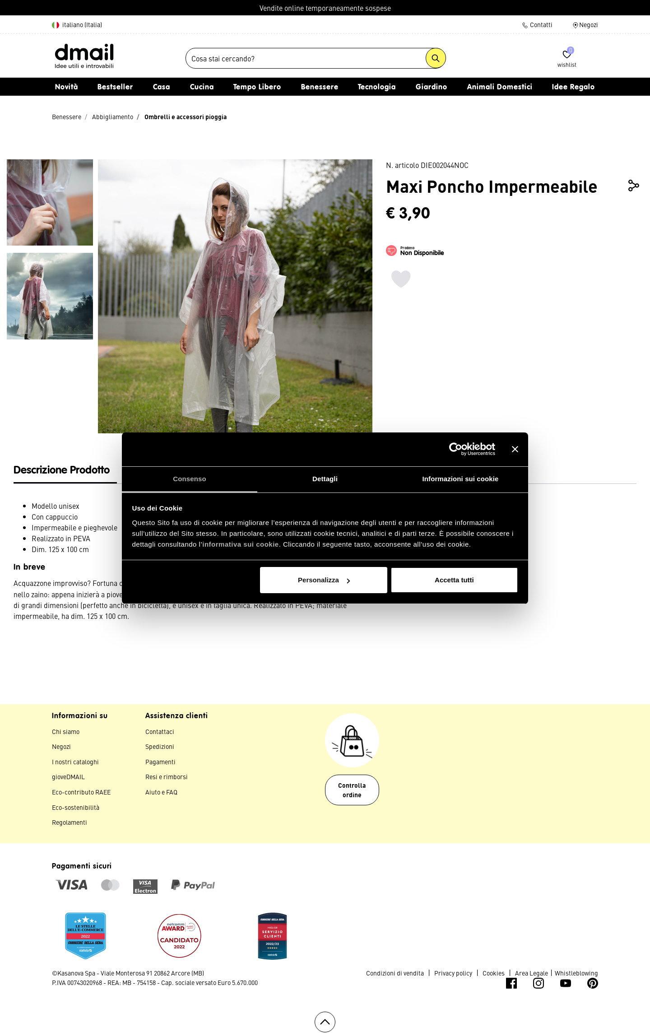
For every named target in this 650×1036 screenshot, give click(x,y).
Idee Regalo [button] (573, 89)
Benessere (66, 118)
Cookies (494, 975)
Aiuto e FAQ (161, 794)
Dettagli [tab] (325, 479)
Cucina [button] (202, 89)
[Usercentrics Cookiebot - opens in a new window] (455, 449)
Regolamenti (69, 824)
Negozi (585, 24)
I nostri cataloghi (75, 763)
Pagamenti (160, 763)
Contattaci (159, 733)
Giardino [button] (431, 89)
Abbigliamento (112, 118)
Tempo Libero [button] (257, 89)
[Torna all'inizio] (325, 1024)
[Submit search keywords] (436, 59)
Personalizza (324, 580)
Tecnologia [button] (377, 89)
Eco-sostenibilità (75, 809)
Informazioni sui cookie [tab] (460, 479)
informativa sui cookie (240, 544)
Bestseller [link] (115, 89)
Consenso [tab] (189, 479)
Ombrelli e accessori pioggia (185, 118)
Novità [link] (66, 89)
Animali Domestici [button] (500, 89)
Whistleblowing (576, 975)
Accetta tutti (454, 580)
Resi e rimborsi (166, 779)
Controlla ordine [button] (352, 792)
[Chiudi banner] (515, 449)
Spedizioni (159, 748)
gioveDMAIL (68, 779)
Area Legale (531, 975)
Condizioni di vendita (395, 975)
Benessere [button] (320, 89)
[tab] (65, 473)
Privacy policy (453, 975)
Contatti (536, 24)
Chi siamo (65, 733)
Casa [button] (161, 89)
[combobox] (316, 59)
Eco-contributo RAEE (81, 794)
